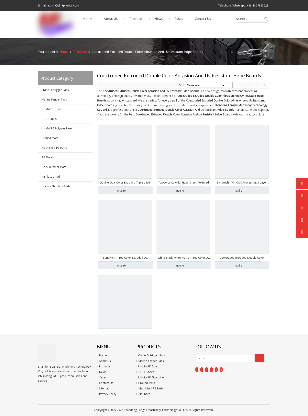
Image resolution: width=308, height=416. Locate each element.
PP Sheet (47, 157)
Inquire (112, 190)
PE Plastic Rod (50, 176)
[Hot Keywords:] (266, 18)
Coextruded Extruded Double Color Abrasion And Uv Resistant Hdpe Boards (241, 258)
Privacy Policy (107, 394)
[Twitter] (206, 369)
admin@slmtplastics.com (63, 5)
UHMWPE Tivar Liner (151, 377)
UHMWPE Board (51, 109)
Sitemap (104, 388)
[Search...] (249, 18)
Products (104, 366)
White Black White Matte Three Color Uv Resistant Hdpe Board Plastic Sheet (183, 258)
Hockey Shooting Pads (55, 186)
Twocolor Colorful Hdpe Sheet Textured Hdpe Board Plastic (183, 182)
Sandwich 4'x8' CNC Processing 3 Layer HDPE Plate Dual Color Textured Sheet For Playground (242, 182)
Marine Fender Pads (54, 99)
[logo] (47, 353)
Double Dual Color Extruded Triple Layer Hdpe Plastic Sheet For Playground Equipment (125, 182)
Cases (103, 377)
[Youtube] (211, 369)
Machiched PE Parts (54, 147)
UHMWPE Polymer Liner (56, 128)
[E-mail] (210, 358)
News (102, 372)
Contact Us (106, 383)
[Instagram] (216, 369)
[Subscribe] (259, 358)
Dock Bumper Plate (53, 167)
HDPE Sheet (49, 119)
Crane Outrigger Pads (55, 90)
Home (103, 355)
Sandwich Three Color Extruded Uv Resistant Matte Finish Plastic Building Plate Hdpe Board (125, 258)
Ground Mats (49, 138)
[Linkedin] (201, 369)
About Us (105, 361)
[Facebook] (196, 369)
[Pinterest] (221, 369)
